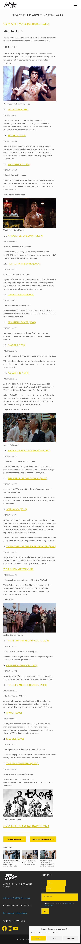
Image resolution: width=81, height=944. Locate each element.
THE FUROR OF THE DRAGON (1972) (27, 478)
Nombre (44, 883)
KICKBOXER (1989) (18, 109)
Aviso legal (44, 902)
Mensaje (44, 892)
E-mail (43, 889)
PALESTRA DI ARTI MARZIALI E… (15, 839)
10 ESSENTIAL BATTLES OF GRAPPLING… (43, 839)
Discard (54, 938)
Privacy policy (49, 905)
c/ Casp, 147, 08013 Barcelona (16, 898)
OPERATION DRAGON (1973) (21, 665)
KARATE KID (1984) (18, 372)
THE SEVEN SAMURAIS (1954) (22, 763)
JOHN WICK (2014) (16, 509)
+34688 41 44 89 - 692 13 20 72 (17, 905)
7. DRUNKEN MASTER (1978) (18, 569)
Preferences (70, 938)
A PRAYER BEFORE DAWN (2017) (25, 235)
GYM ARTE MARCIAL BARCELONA (26, 23)
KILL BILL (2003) (15, 738)
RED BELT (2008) (17, 135)
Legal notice (68, 903)
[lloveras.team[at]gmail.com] (4, 909)
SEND (45, 911)
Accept (38, 938)
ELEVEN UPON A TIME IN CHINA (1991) (29, 450)
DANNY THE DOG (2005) (21, 294)
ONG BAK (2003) (16, 345)
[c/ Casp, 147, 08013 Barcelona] (4, 895)
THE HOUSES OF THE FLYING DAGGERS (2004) (31, 546)
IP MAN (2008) (14, 712)
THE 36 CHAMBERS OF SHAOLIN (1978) (27, 640)
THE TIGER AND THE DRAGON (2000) (26, 684)
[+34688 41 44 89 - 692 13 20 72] (4, 902)
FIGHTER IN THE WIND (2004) (24, 263)
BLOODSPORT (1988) (19, 164)
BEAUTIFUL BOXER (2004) (22, 322)
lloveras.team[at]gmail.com (15, 913)
